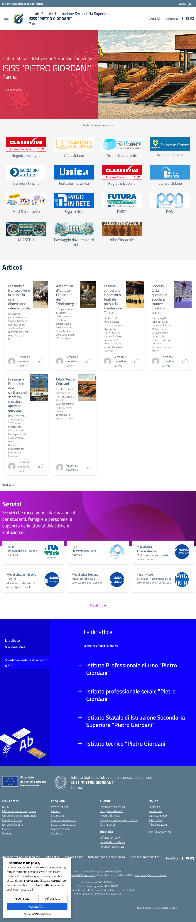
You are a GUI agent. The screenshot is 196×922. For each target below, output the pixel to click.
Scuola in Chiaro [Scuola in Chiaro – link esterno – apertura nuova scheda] (12, 820)
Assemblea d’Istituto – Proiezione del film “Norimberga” (66, 294)
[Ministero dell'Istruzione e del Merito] (22, 4)
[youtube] (187, 18)
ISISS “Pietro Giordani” (65, 381)
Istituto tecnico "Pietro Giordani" (127, 743)
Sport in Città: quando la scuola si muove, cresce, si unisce (159, 299)
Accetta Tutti (37, 906)
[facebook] (182, 18)
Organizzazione (60, 829)
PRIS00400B (111, 886)
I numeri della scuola (63, 820)
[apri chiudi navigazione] (6, 18)
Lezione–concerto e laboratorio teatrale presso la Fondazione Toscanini (113, 299)
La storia (56, 833)
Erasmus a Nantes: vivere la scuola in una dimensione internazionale (19, 297)
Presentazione (60, 806)
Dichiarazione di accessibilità (106, 857)
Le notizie (154, 806)
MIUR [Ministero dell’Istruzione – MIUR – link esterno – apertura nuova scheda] (5, 806)
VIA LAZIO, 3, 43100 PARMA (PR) (103, 871)
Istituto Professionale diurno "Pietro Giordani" (131, 669)
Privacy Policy (74, 857)
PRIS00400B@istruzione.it (80, 875)
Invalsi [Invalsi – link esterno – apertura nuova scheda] (6, 829)
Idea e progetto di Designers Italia (157, 907)
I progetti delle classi (112, 846)
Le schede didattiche (112, 842)
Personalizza (21, 898)
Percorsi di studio (110, 815)
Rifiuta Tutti (52, 898)
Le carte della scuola (63, 824)
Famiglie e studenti (111, 811)
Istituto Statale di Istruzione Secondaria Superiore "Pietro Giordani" (135, 721)
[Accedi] (186, 4)
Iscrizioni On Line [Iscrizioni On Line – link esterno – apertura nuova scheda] (12, 824)
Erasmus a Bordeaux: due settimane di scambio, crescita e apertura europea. (17, 394)
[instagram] (192, 18)
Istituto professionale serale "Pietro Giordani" (131, 695)
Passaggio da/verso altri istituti (119, 820)
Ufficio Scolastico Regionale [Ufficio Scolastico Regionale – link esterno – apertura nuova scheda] (19, 811)
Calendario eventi (159, 815)
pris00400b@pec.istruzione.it (150, 875)
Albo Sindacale (158, 824)
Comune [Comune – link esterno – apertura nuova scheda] (7, 833)
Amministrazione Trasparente (21, 857)
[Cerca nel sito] (155, 18)
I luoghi (55, 811)
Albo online (156, 820)
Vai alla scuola (14, 89)
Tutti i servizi (107, 824)
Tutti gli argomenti (160, 832)
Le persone (58, 815)
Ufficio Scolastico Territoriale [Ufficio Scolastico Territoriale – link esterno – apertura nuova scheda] (19, 815)
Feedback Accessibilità (144, 857)
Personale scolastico (112, 806)
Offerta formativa (110, 837)
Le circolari (155, 811)
